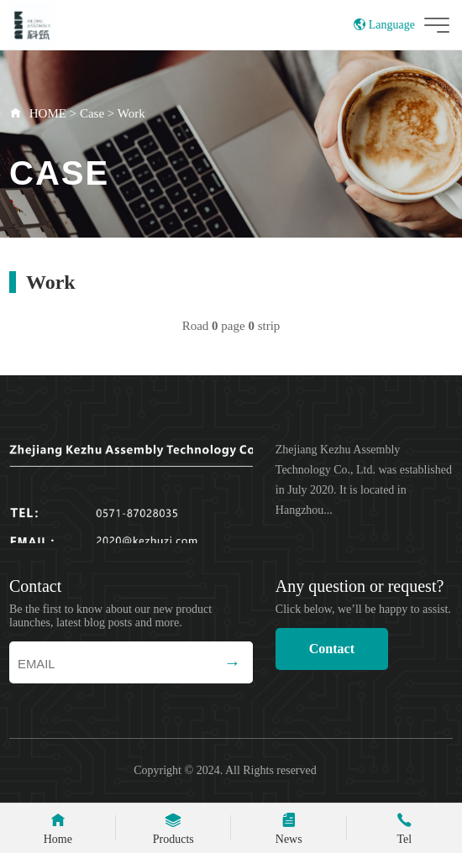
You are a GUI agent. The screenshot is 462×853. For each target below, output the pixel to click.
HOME (47, 113)
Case (92, 113)
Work (131, 113)
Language (384, 24)
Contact (331, 648)
